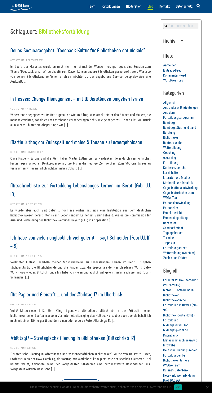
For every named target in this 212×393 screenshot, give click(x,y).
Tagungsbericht (173, 233)
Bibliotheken (171, 138)
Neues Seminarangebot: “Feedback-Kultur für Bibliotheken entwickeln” (77, 50)
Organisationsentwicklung (180, 188)
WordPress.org (173, 80)
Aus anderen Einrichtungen (180, 108)
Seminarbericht (173, 228)
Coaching (169, 153)
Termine (168, 238)
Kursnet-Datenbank (175, 370)
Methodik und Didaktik (178, 183)
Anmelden (169, 65)
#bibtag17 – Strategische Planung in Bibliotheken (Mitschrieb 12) (72, 337)
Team (91, 6)
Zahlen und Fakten (175, 258)
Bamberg (169, 123)
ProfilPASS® (171, 380)
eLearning (169, 158)
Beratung (169, 133)
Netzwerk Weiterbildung (179, 375)
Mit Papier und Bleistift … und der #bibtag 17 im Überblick (66, 294)
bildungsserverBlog (175, 325)
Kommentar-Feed (174, 75)
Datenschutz (184, 6)
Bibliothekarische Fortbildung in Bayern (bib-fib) (180, 305)
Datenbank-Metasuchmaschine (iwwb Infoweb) (180, 340)
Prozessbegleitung (175, 218)
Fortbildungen (110, 6)
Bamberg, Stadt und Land (179, 128)
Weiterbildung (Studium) (179, 253)
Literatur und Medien (177, 178)
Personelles (171, 208)
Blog (150, 6)
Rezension (170, 223)
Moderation (133, 6)
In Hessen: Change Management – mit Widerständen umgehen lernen (76, 98)
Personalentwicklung (177, 203)
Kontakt (164, 6)
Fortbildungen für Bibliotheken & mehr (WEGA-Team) (176, 360)
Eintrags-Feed (172, 70)
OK (178, 387)
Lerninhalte (170, 173)
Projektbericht (172, 213)
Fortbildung (170, 163)
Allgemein (169, 103)
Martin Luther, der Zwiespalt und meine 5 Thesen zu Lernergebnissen (76, 142)
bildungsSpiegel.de (175, 330)
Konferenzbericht (174, 168)
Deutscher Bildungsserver (180, 350)
